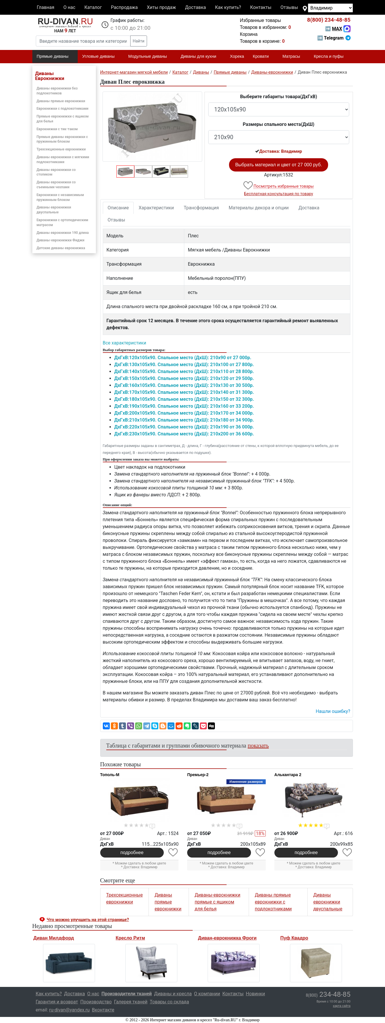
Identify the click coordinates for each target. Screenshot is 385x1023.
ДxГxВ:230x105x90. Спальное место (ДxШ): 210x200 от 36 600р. (184, 434)
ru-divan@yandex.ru (69, 1010)
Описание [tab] (118, 207)
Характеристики (156, 207)
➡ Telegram (333, 38)
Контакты (260, 7)
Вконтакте (103, 1010)
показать (258, 745)
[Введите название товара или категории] (83, 41)
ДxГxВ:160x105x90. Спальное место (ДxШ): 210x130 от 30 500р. (184, 385)
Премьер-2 (198, 774)
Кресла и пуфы (331, 56)
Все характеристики (124, 343)
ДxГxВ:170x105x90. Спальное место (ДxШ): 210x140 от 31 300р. (184, 392)
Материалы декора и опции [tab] (259, 207)
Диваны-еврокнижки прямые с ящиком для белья (217, 902)
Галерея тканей (131, 1002)
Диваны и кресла (172, 993)
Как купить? (228, 7)
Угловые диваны (101, 56)
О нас (69, 7)
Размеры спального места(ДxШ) (279, 124)
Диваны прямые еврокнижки (61, 101)
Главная (45, 7)
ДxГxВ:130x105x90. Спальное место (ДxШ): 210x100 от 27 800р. (184, 364)
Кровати (263, 56)
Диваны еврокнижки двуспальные (328, 902)
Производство (96, 1002)
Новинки (255, 993)
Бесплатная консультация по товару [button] (278, 193)
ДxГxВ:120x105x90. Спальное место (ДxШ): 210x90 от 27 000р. (183, 357)
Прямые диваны (55, 56)
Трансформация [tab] (201, 207)
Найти (139, 41)
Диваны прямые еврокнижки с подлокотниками (273, 902)
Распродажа (124, 7)
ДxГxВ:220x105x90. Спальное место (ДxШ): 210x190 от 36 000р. (184, 427)
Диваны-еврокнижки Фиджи (61, 240)
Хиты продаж (161, 7)
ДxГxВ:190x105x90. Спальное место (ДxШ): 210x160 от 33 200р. (184, 406)
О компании (207, 993)
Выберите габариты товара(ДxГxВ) (278, 96)
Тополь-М (110, 774)
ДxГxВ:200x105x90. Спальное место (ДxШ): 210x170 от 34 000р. (184, 413)
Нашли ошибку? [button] (333, 711)
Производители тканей (126, 993)
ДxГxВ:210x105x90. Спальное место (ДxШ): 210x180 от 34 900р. (184, 420)
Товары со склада (169, 1002)
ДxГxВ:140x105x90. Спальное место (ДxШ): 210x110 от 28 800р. (184, 371)
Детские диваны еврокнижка (61, 248)
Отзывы (289, 7)
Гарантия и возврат (57, 1002)
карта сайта (342, 1006)
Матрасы (293, 56)
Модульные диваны (150, 56)
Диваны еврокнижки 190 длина (63, 233)
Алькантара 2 (288, 774)
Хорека (237, 56)
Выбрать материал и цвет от (278, 164)
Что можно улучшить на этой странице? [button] (88, 919)
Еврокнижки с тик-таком (57, 129)
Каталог (93, 7)
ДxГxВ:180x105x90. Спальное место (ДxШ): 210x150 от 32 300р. (184, 399)
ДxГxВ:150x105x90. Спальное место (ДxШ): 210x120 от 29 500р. (184, 378)
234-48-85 (328, 20)
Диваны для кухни (201, 56)
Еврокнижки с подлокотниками (63, 109)
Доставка (195, 7)
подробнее (132, 852)
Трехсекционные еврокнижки (61, 149)
